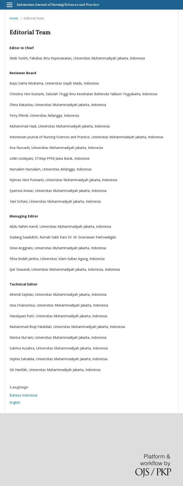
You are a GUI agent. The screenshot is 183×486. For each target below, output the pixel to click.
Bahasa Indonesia (23, 395)
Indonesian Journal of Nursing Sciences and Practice (58, 5)
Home (14, 18)
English (15, 402)
